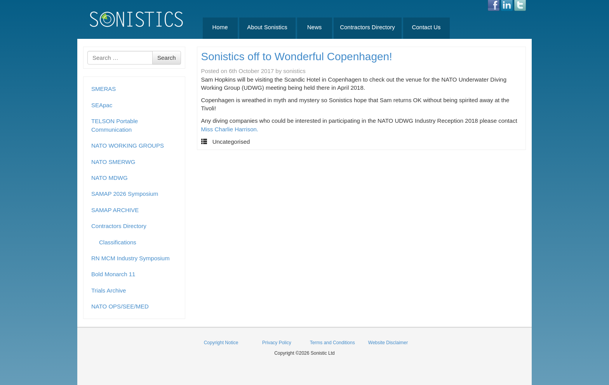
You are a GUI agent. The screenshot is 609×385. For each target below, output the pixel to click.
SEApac (101, 105)
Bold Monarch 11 (113, 274)
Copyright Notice (221, 342)
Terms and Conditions (332, 342)
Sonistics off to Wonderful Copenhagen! (296, 57)
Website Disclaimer (388, 342)
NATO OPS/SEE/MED (120, 306)
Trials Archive (108, 290)
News (314, 27)
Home (220, 27)
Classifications (117, 242)
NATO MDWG (109, 177)
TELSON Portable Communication (114, 125)
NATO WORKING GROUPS (127, 145)
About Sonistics (267, 27)
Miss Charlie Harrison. (230, 129)
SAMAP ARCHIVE (115, 210)
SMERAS (103, 88)
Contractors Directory (367, 27)
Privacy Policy (276, 342)
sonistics (294, 71)
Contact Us (426, 27)
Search (166, 57)
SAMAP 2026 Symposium (124, 193)
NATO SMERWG (113, 162)
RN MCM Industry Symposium (130, 258)
